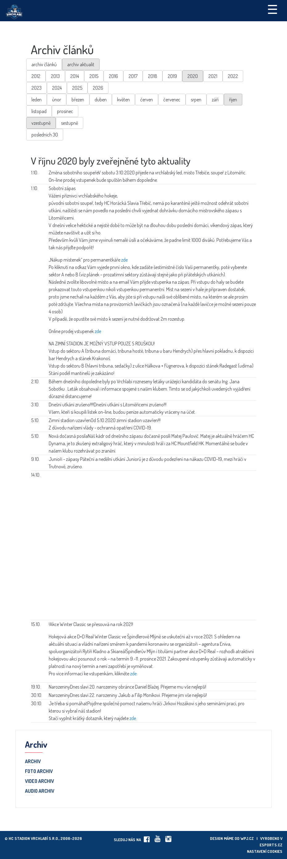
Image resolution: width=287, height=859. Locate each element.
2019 (172, 76)
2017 (133, 76)
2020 (192, 76)
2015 (93, 76)
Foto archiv (39, 771)
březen (78, 99)
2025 (77, 88)
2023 (36, 88)
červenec (171, 99)
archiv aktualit (80, 64)
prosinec (65, 111)
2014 (74, 76)
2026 (98, 88)
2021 (212, 76)
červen (146, 99)
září (215, 99)
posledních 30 (44, 135)
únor (56, 99)
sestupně (69, 123)
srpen (196, 99)
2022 (233, 76)
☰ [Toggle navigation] (272, 9)
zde (124, 260)
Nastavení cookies (264, 851)
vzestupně (41, 123)
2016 (113, 76)
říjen (233, 99)
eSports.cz (271, 844)
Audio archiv (39, 791)
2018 (152, 76)
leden (36, 99)
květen (123, 99)
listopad (39, 111)
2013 (55, 76)
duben (101, 99)
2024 (57, 88)
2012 (35, 76)
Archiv (33, 761)
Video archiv (39, 781)
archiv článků (44, 64)
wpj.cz (247, 838)
